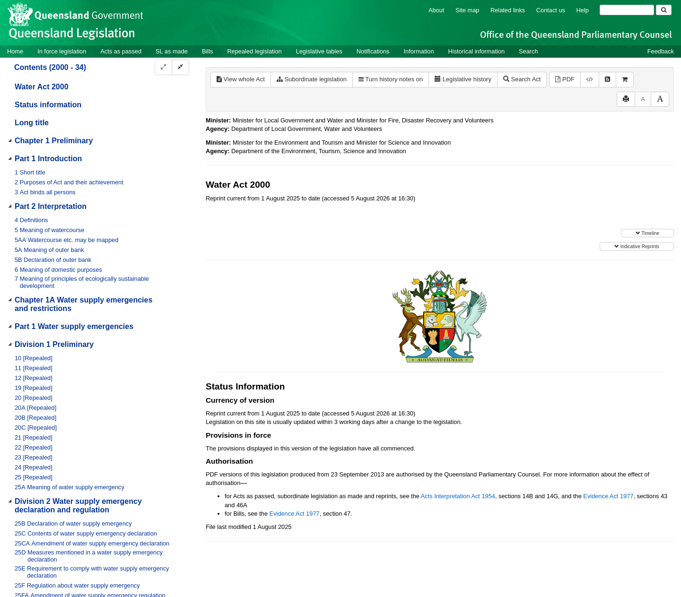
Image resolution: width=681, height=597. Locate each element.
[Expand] (163, 67)
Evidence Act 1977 (608, 496)
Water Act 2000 (42, 87)
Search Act (522, 79)
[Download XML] (589, 79)
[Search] (627, 10)
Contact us (550, 10)
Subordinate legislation (312, 79)
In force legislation (61, 51)
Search (528, 51)
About (436, 10)
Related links (507, 10)
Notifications (373, 51)
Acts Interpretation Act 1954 (458, 496)
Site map (467, 10)
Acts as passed (120, 51)
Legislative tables (319, 51)
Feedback (660, 51)
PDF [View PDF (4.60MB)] (565, 79)
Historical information (476, 51)
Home (15, 51)
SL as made (172, 51)
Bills (207, 51)
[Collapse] (180, 67)
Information (419, 51)
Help (582, 10)
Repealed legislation (254, 51)
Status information (48, 105)
